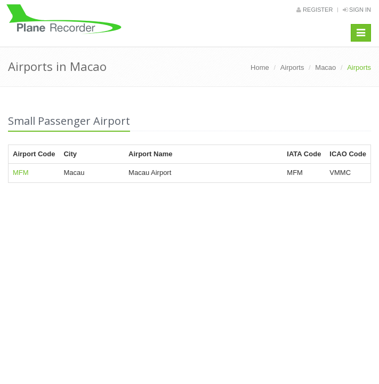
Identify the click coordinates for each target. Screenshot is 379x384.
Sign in (357, 9)
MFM (21, 173)
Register (314, 9)
